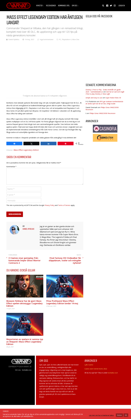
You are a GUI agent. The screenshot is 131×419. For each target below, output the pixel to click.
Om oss (74, 5)
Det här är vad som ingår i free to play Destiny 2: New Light (105, 93)
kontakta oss (112, 373)
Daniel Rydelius (13, 39)
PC (60, 39)
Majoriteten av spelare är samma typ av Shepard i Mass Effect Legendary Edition (24, 341)
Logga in (121, 5)
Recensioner (51, 5)
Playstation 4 (66, 39)
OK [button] (126, 415)
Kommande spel (64, 5)
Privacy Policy (49, 205)
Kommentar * (11, 166)
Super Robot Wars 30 (113, 98)
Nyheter (39, 5)
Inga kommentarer (46, 39)
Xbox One (75, 39)
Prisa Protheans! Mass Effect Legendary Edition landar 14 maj (62, 302)
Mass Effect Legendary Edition (26, 150)
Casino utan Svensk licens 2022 (95, 369)
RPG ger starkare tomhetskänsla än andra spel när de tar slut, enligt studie (104, 102)
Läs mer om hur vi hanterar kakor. (101, 415)
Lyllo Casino (88, 365)
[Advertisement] (104, 63)
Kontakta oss (26, 370)
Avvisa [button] (119, 415)
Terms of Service (64, 205)
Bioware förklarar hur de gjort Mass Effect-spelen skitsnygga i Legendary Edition (24, 303)
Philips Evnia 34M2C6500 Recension (102, 113)
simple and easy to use (94, 98)
